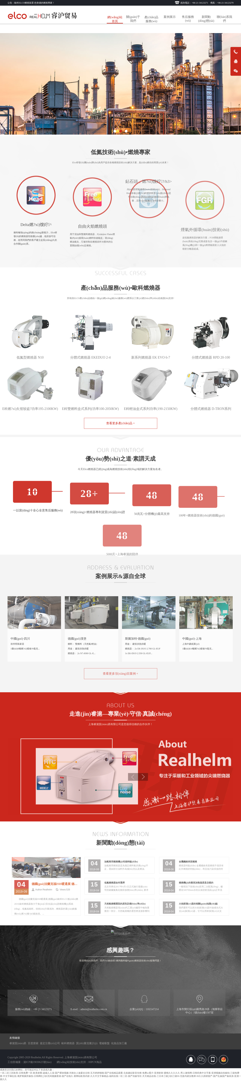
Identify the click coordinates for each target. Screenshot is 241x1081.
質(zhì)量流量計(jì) (87, 1043)
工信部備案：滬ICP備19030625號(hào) (29, 1062)
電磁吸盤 (104, 1043)
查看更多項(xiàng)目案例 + (120, 687)
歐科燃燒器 (68, 1043)
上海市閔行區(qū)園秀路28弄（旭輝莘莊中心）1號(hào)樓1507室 (199, 1019)
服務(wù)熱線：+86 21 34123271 (33, 1018)
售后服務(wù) (188, 18)
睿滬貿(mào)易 (17, 1043)
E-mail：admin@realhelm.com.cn (89, 1018)
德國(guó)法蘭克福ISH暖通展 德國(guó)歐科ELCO (55, 897)
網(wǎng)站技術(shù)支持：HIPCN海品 (79, 1062)
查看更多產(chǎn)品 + (120, 423)
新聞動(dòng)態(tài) (206, 18)
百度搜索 (33, 1043)
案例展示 (170, 16)
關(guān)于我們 (133, 18)
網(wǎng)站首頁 (114, 19)
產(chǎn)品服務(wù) (151, 19)
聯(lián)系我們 (224, 18)
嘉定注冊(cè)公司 (50, 1043)
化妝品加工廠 (119, 1043)
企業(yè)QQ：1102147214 (144, 1018)
